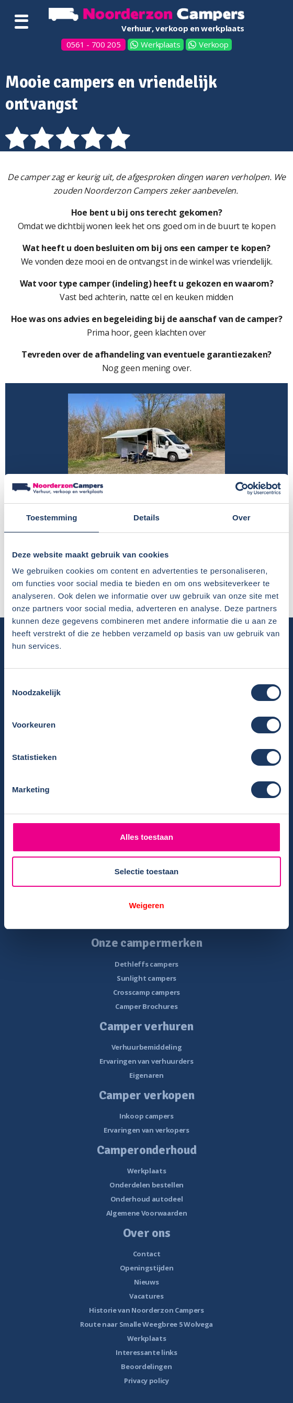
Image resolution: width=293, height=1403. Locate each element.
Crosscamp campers (146, 992)
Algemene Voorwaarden (146, 1213)
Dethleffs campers (146, 964)
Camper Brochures (146, 1006)
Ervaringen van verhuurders (146, 1061)
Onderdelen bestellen (146, 1185)
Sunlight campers (146, 978)
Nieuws (146, 1282)
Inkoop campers (146, 1116)
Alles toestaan (146, 837)
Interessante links (146, 1352)
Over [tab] (241, 517)
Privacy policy (146, 1380)
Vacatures (146, 1296)
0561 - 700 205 (93, 44)
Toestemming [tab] (51, 517)
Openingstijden (147, 1268)
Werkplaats (160, 44)
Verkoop (213, 44)
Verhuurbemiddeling (146, 1047)
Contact (147, 1253)
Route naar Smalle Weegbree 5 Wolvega (146, 1324)
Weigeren (146, 905)
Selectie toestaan (147, 871)
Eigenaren (146, 1075)
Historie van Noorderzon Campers (146, 1310)
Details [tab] (146, 517)
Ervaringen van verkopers (146, 1130)
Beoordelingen (146, 1366)
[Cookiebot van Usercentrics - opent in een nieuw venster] (235, 488)
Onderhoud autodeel (146, 1199)
